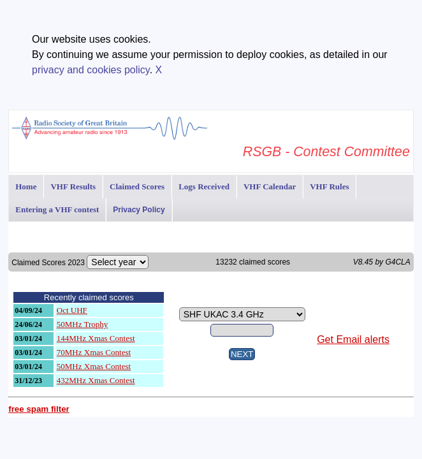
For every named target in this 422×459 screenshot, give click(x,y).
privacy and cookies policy (91, 69)
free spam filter (38, 409)
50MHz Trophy (82, 324)
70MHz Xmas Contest (94, 352)
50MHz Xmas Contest (94, 366)
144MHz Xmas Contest (96, 338)
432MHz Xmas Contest (96, 380)
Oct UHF (72, 310)
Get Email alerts (353, 339)
